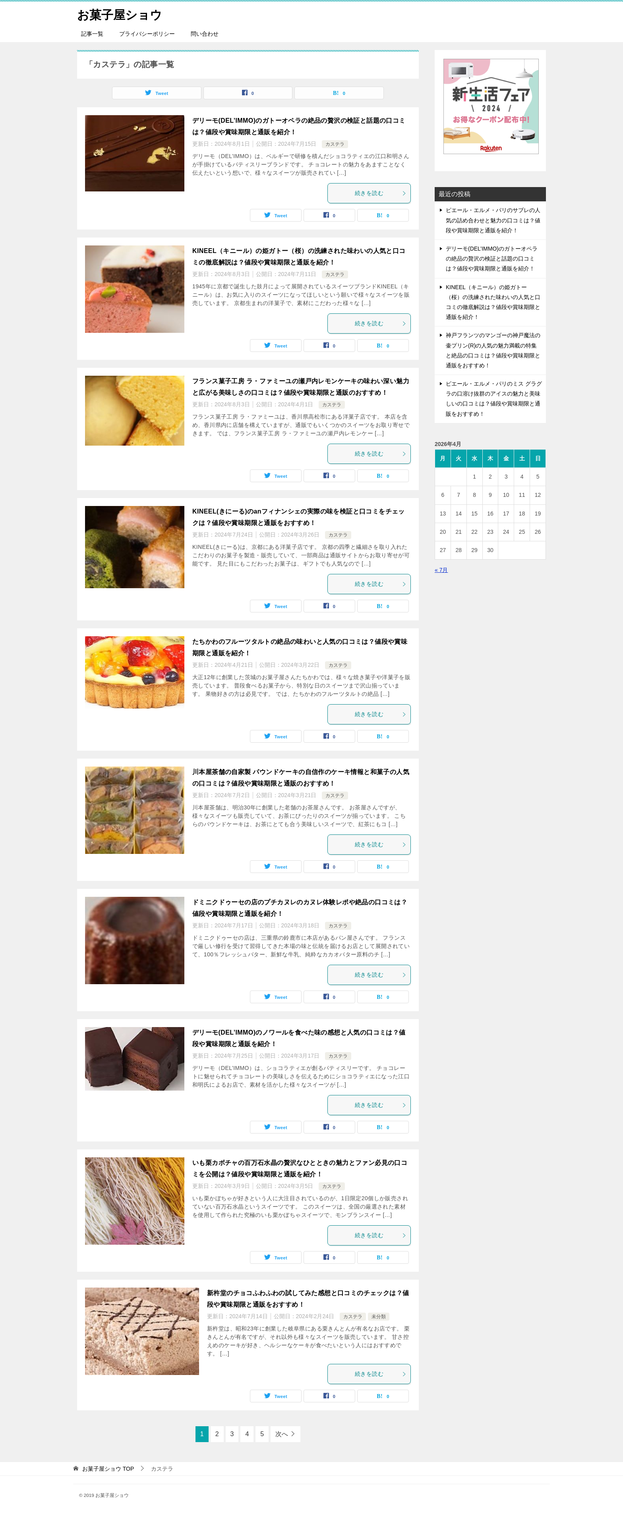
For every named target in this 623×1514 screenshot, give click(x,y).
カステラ (334, 144)
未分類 (378, 1316)
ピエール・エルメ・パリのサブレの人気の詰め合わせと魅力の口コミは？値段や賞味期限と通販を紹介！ (493, 220)
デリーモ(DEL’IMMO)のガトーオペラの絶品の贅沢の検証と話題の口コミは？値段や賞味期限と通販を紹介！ (492, 258)
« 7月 (441, 570)
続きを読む (380, 193)
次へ (281, 1434)
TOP (108, 1469)
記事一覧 (92, 34)
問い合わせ (205, 34)
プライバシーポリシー (147, 34)
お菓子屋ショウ (119, 14)
